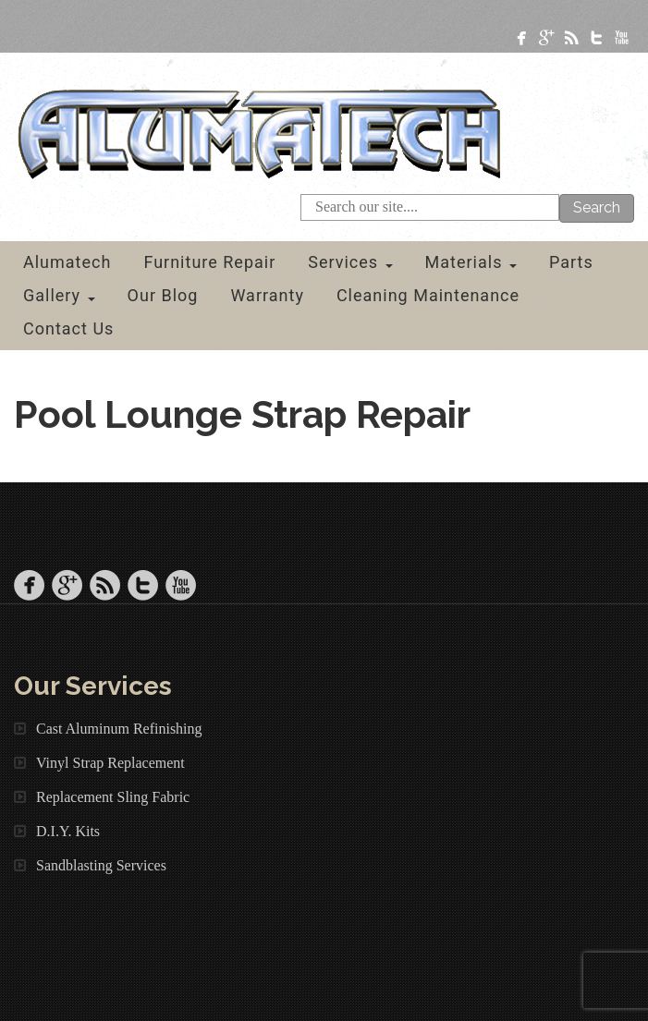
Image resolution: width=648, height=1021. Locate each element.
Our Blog (163, 295)
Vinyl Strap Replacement (110, 763)
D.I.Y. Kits (68, 831)
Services (350, 262)
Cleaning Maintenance (428, 295)
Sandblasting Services (101, 865)
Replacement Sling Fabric (113, 797)
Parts (571, 262)
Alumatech (67, 262)
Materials (471, 262)
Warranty (266, 295)
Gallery (59, 295)
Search (596, 207)
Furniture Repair (209, 262)
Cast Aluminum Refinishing (119, 728)
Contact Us (68, 328)
